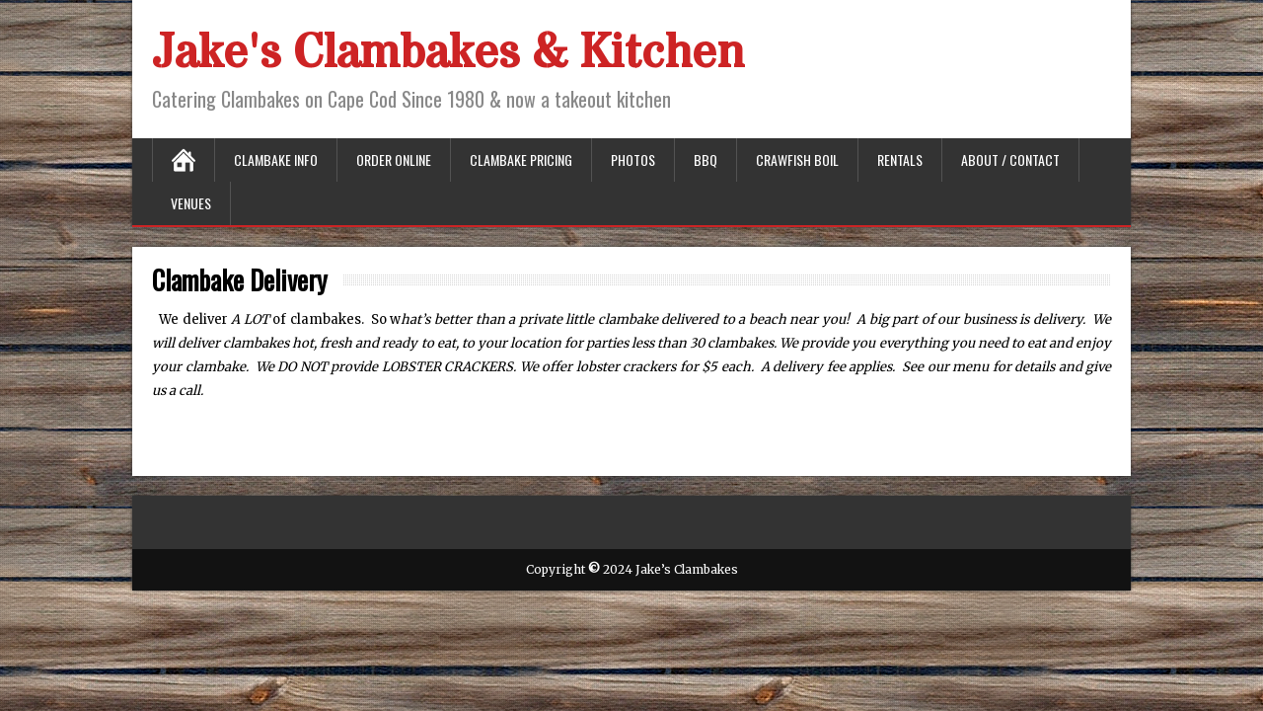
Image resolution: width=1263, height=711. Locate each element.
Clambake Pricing (521, 159)
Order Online (393, 159)
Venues (191, 203)
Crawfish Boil (797, 159)
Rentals (900, 159)
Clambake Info (276, 159)
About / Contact (1010, 159)
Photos (633, 159)
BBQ (705, 159)
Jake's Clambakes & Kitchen (448, 53)
